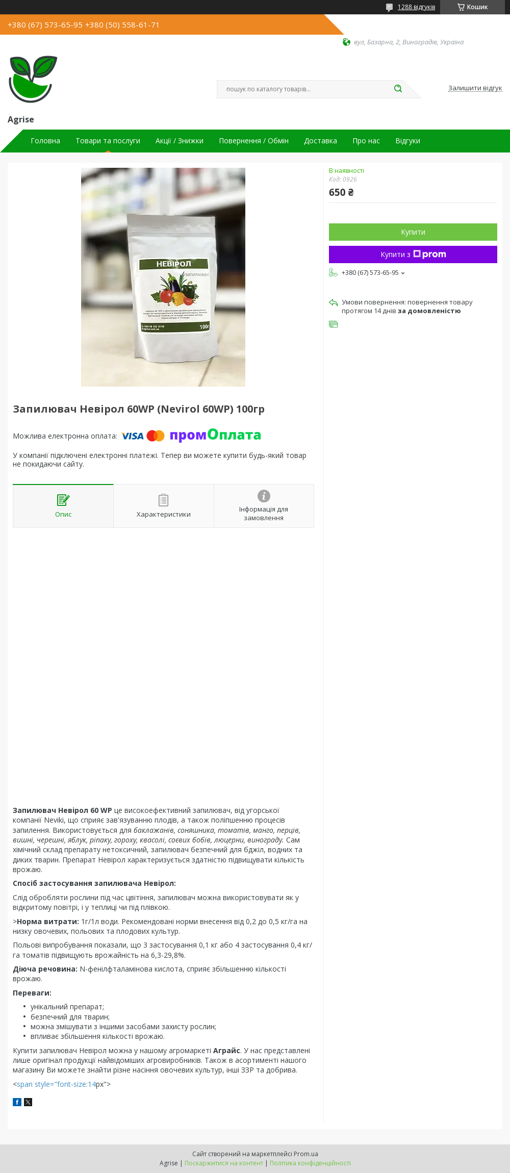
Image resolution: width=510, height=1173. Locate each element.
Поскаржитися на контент (224, 1163)
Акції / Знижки (179, 140)
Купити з (413, 254)
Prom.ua (306, 1154)
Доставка (320, 140)
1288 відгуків (416, 7)
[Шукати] (398, 89)
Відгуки (407, 140)
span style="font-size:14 (56, 1084)
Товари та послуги (107, 140)
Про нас (366, 140)
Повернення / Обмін (254, 140)
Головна (45, 140)
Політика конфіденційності (310, 1163)
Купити (413, 232)
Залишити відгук (475, 88)
